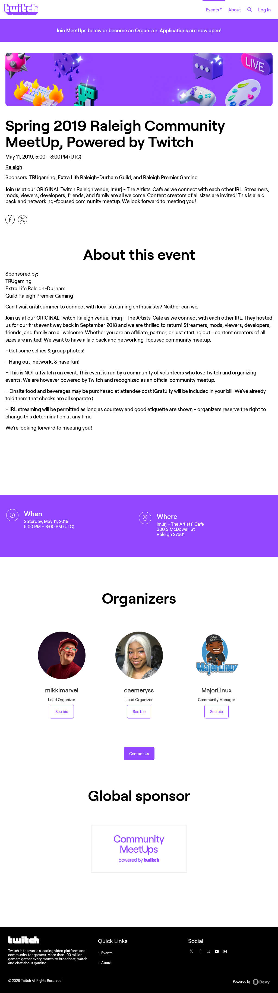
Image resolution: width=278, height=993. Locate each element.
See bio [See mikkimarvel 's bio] (61, 711)
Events (214, 9)
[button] (139, 753)
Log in (264, 9)
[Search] (249, 9)
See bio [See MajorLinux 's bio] (216, 711)
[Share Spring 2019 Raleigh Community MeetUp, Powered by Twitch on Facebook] (10, 219)
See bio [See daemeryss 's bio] (139, 711)
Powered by (251, 982)
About (234, 9)
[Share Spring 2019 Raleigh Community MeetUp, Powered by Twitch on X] (22, 219)
